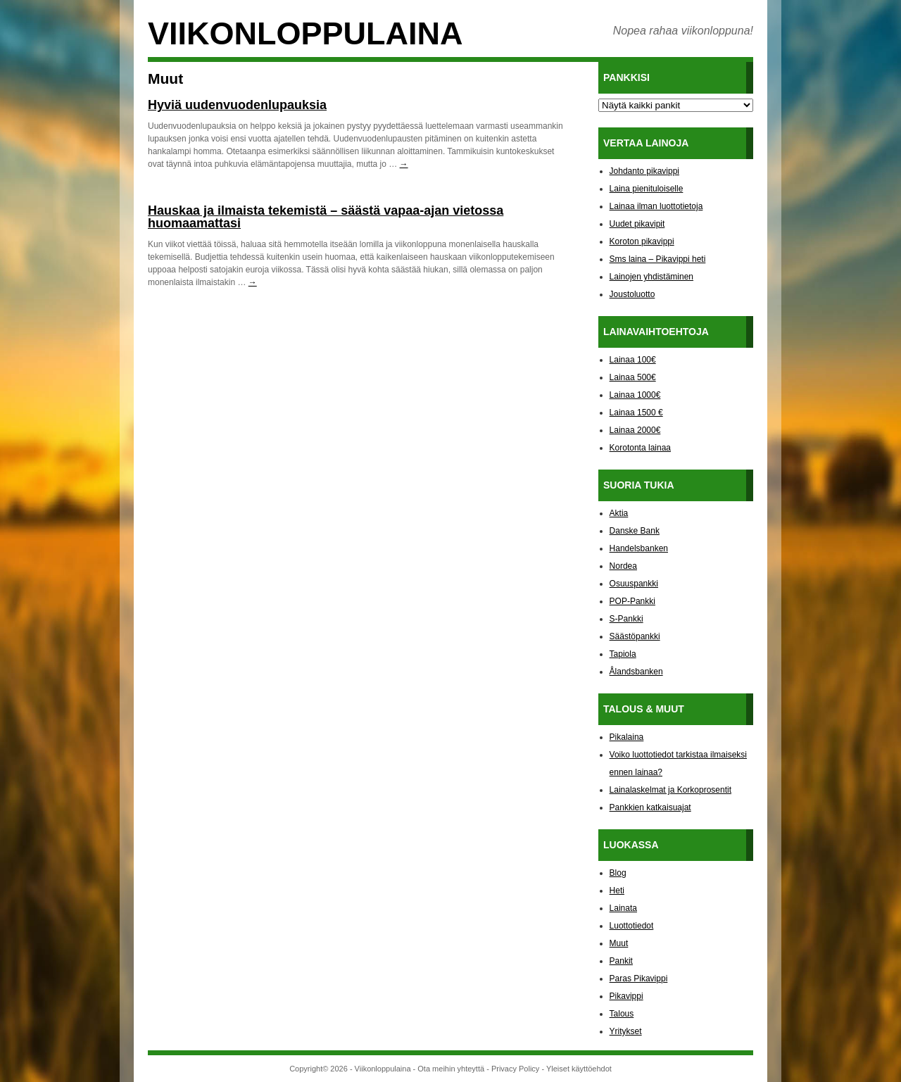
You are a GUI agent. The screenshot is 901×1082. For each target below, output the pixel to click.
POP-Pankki (632, 601)
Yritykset (626, 1031)
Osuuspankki (634, 584)
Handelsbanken (639, 548)
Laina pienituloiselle (646, 189)
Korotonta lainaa (640, 448)
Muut (619, 943)
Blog (618, 873)
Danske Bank (635, 531)
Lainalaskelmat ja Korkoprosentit (670, 790)
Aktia (619, 513)
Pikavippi (626, 996)
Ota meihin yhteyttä (450, 1068)
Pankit (621, 961)
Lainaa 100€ (633, 360)
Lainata (623, 908)
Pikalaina (627, 737)
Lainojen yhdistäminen (651, 277)
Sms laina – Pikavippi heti (658, 259)
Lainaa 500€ (633, 377)
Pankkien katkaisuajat (650, 807)
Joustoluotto (632, 294)
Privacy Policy (515, 1068)
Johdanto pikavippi (644, 171)
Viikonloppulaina (305, 33)
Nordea (623, 566)
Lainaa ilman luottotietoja (656, 206)
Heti (617, 890)
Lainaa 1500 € (636, 412)
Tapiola (623, 654)
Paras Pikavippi (639, 978)
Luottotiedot (632, 926)
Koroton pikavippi (642, 241)
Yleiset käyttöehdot (579, 1068)
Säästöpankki (635, 636)
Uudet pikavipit (637, 224)
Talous (622, 1014)
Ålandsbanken (636, 672)
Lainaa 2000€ (635, 430)
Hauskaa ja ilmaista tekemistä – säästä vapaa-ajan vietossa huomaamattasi (325, 216)
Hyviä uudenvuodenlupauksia (237, 105)
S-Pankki (626, 619)
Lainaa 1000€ (635, 395)
